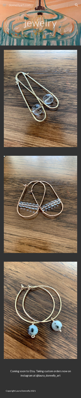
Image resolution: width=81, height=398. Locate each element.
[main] (40, 22)
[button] (4, 5)
